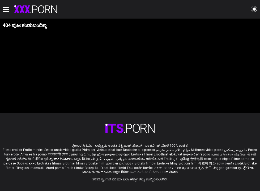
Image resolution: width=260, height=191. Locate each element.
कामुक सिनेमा (82, 159)
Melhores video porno (207, 150)
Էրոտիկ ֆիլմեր (83, 154)
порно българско (196, 154)
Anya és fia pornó (33, 154)
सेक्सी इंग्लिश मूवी (38, 159)
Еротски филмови (120, 163)
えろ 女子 (205, 168)
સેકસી (251, 154)
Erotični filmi (188, 163)
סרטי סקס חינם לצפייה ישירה (175, 168)
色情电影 (197, 159)
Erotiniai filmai (74, 163)
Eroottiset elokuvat (168, 154)
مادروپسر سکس (235, 150)
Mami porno (54, 168)
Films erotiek (12, 150)
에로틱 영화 (207, 163)
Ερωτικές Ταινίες (140, 168)
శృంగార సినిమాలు (61, 159)
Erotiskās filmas (49, 163)
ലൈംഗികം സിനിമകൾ (146, 159)
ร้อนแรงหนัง (225, 163)
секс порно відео (217, 159)
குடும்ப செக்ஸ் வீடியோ (228, 154)
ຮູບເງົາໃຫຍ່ (246, 168)
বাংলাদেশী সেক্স (58, 154)
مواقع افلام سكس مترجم (173, 150)
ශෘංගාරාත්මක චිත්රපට (146, 172)
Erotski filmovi (145, 163)
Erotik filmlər (75, 168)
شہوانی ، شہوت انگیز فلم (109, 159)
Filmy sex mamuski (30, 168)
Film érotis (170, 172)
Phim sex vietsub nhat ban (102, 150)
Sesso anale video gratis (62, 150)
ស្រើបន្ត (185, 159)
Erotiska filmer (142, 154)
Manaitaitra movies (97, 172)
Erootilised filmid (113, 168)
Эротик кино (27, 163)
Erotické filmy (167, 163)
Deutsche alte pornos (139, 150)
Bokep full (92, 168)
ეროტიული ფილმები (114, 154)
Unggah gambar (225, 168)
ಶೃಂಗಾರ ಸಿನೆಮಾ (16, 159)
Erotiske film (95, 163)
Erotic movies (33, 150)
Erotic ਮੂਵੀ (172, 159)
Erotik (239, 163)
